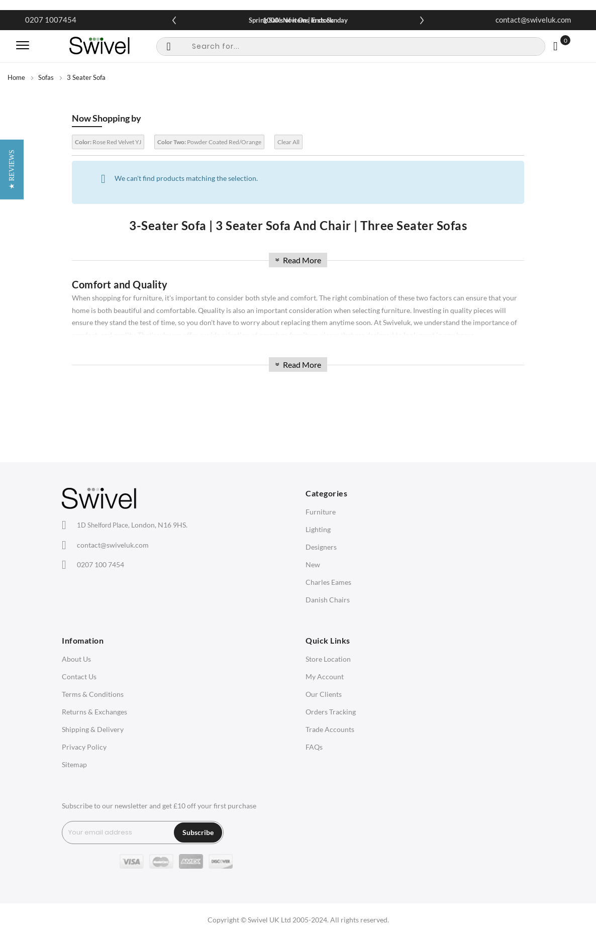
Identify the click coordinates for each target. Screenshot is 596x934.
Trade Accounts (330, 729)
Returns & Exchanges (94, 711)
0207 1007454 (50, 19)
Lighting (318, 529)
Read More (297, 260)
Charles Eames (328, 582)
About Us (76, 659)
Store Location (328, 659)
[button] (12, 467)
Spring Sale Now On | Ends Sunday (298, 20)
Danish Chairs (328, 599)
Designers (321, 547)
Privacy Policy (84, 747)
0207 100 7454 (100, 564)
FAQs (314, 747)
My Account (325, 676)
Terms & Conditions (93, 694)
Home (16, 77)
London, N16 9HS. (132, 525)
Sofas (46, 77)
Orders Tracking (331, 711)
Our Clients (324, 694)
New (313, 564)
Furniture (321, 511)
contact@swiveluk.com (533, 19)
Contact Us (79, 676)
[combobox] (351, 46)
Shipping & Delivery (93, 729)
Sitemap (74, 764)
